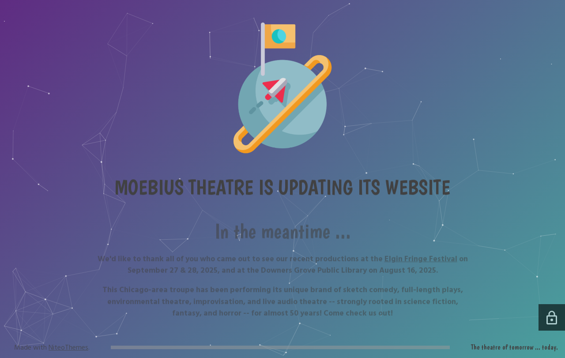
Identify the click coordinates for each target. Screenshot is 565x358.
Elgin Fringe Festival (420, 262)
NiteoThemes (68, 347)
